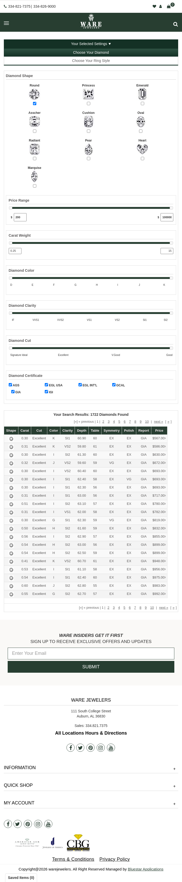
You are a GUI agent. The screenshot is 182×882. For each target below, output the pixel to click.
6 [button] (125, 421)
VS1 (67, 512)
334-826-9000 (44, 6)
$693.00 (159, 471)
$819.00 (159, 520)
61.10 (82, 569)
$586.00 (159, 446)
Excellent (39, 438)
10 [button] (147, 421)
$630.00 (159, 454)
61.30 (82, 454)
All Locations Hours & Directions (91, 733)
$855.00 (159, 536)
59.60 (82, 463)
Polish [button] (129, 430)
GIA (16, 392)
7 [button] (130, 421)
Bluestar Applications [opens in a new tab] (145, 869)
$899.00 (159, 544)
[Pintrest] (90, 748)
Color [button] (53, 430)
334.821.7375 (97, 726)
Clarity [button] (67, 430)
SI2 (67, 454)
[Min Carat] (15, 251)
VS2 (67, 446)
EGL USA (53, 385)
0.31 (24, 446)
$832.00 (159, 528)
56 (95, 487)
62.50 (82, 553)
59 (95, 463)
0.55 (24, 594)
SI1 (67, 438)
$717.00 (159, 495)
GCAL (118, 385)
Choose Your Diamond (91, 52)
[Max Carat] (167, 251)
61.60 (82, 528)
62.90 (82, 536)
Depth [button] (81, 430)
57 (95, 504)
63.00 (82, 495)
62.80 (82, 585)
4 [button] (114, 421)
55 (95, 585)
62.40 (82, 479)
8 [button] (135, 421)
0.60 (24, 585)
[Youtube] (111, 748)
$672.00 (159, 463)
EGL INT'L (87, 385)
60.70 (82, 561)
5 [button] (119, 421)
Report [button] (143, 430)
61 (95, 446)
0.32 (24, 463)
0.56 (24, 536)
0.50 (24, 528)
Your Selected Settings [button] (89, 44)
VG (111, 463)
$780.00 (159, 504)
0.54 (24, 545)
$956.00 (159, 569)
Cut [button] (39, 430)
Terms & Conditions (73, 859)
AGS (14, 385)
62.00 (82, 512)
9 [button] (141, 421)
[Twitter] (80, 748)
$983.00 (159, 585)
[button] (175, 24)
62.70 (82, 594)
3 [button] (108, 421)
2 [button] (103, 421)
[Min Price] (20, 217)
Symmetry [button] (112, 430)
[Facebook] (70, 748)
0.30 (24, 438)
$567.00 (159, 438)
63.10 (82, 504)
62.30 (82, 487)
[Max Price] (167, 217)
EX (111, 438)
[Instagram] (101, 748)
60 (95, 438)
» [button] (168, 421)
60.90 (82, 438)
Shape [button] (11, 430)
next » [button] (158, 421)
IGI (49, 392)
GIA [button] (143, 438)
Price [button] (159, 430)
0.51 (24, 504)
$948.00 (159, 561)
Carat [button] (24, 430)
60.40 (82, 471)
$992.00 (159, 594)
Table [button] (95, 430)
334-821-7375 (19, 6)
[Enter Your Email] (91, 653)
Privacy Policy (114, 859)
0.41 (24, 561)
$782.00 (159, 512)
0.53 (24, 569)
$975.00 (159, 577)
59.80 (82, 446)
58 (95, 479)
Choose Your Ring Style (91, 61)
